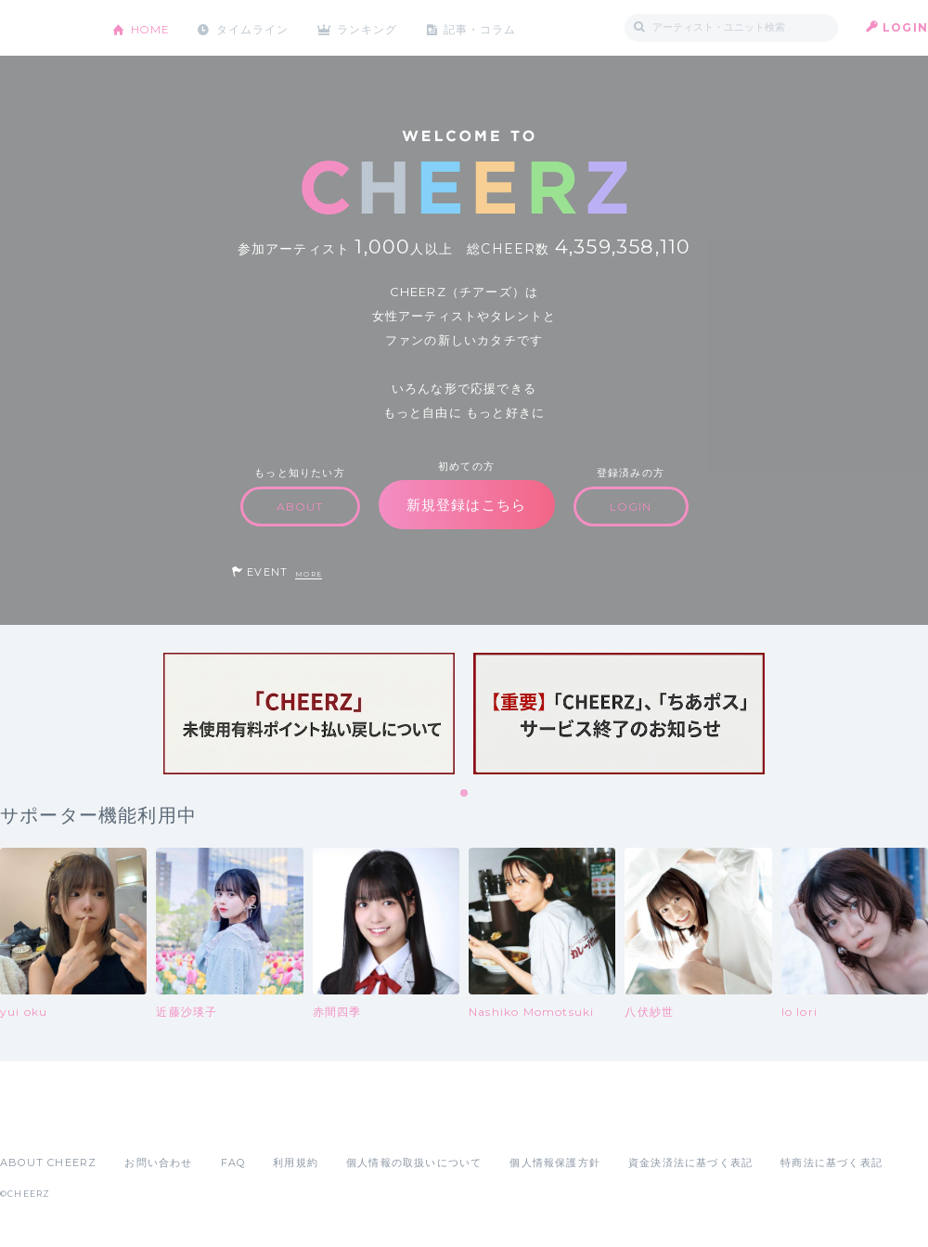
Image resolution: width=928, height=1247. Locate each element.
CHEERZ (42, 28)
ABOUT (300, 506)
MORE (308, 574)
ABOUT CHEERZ (48, 1162)
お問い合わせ (158, 1162)
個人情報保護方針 (554, 1162)
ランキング (372, 27)
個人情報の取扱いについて (414, 1162)
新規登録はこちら (466, 504)
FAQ (233, 1162)
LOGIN (905, 27)
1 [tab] (465, 794)
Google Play (141, 1122)
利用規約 (295, 1162)
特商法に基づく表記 (831, 1162)
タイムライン (254, 27)
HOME (151, 27)
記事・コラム (485, 27)
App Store (42, 1122)
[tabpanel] (309, 713)
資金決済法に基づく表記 (690, 1162)
